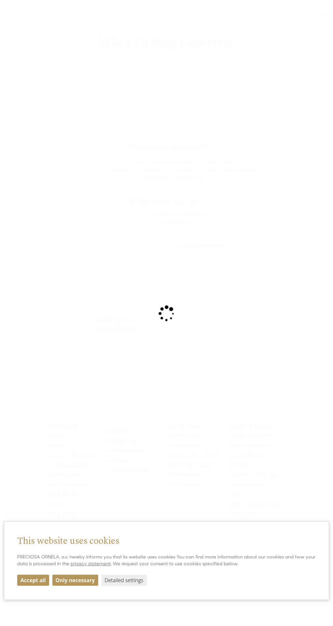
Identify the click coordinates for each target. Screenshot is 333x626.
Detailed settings (124, 580)
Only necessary (75, 580)
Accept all (33, 580)
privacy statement (91, 564)
